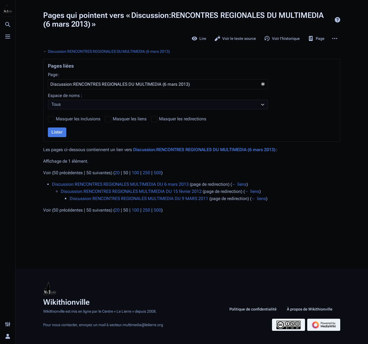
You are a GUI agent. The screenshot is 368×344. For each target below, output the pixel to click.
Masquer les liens (130, 118)
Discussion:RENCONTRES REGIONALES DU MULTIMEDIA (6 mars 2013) (109, 51)
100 (135, 172)
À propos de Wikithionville (310, 309)
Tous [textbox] (56, 104)
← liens (239, 184)
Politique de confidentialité (253, 309)
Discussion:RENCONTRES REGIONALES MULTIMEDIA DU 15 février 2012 (131, 191)
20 (117, 172)
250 (146, 172)
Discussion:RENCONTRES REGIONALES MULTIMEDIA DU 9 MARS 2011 (139, 198)
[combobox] (158, 84)
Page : (53, 74)
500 (157, 172)
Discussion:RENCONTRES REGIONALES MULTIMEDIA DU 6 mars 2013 (120, 184)
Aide (337, 20)
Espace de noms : (65, 95)
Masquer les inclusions (78, 118)
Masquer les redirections (182, 118)
